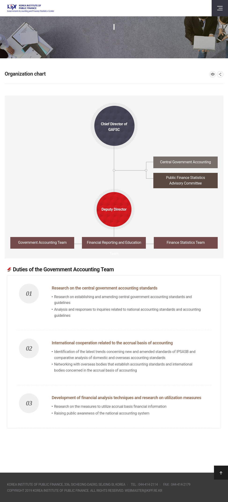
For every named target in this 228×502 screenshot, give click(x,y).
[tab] (114, 163)
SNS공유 (220, 74)
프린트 (213, 74)
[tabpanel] (114, 344)
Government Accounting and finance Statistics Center (30, 8)
